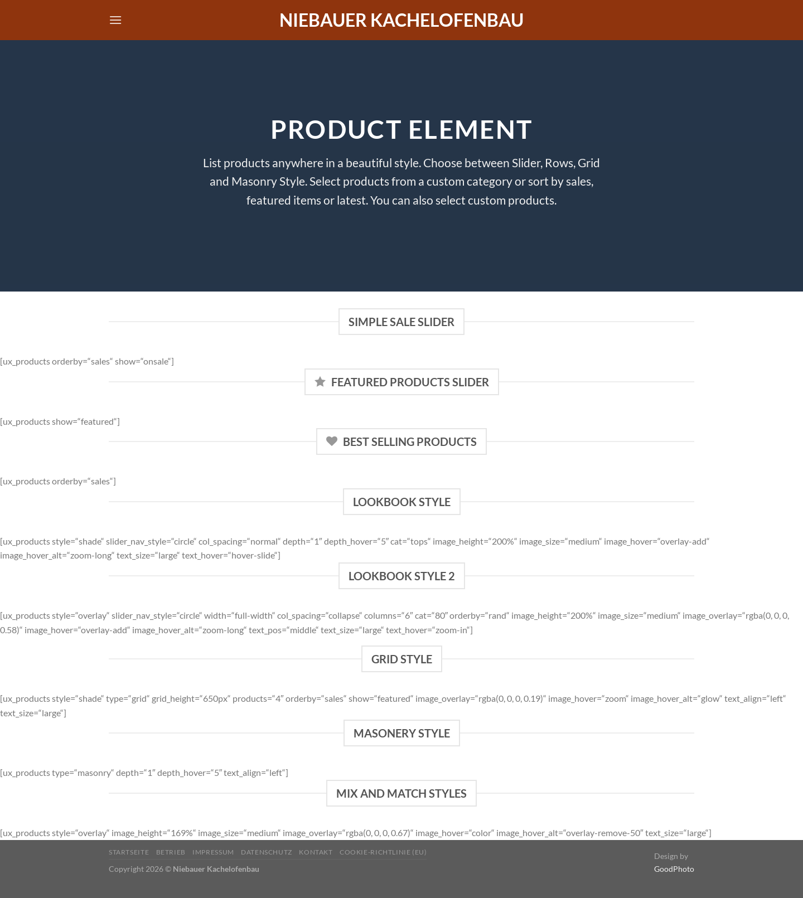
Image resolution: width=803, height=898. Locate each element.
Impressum (213, 852)
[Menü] (115, 19)
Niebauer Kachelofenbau (401, 20)
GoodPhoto (674, 868)
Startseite (129, 852)
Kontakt (315, 852)
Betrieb (171, 852)
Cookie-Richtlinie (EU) (383, 852)
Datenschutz (266, 852)
